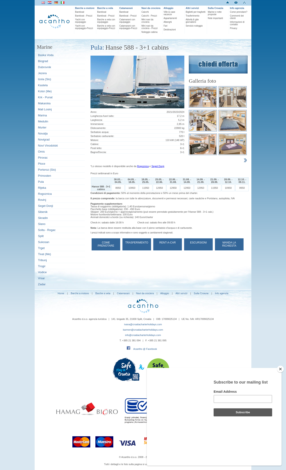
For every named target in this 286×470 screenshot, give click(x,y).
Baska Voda (45, 55)
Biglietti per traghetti (195, 12)
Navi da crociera (150, 8)
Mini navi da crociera (147, 20)
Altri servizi (192, 8)
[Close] (280, 393)
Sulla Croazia (215, 8)
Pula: (97, 47)
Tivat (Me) (44, 254)
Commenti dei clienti (237, 17)
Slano (41, 224)
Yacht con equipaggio (80, 20)
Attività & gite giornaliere (192, 20)
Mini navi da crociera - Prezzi (149, 27)
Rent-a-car (167, 242)
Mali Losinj (45, 109)
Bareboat (79, 12)
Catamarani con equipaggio (127, 20)
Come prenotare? (238, 12)
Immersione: (97, 124)
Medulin (43, 121)
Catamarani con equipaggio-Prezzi (128, 27)
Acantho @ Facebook (145, 349)
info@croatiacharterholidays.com (143, 335)
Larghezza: (96, 120)
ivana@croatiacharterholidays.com (143, 324)
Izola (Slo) (44, 79)
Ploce (41, 163)
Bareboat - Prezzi (83, 16)
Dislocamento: (98, 128)
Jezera (42, 73)
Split (41, 236)
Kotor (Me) (45, 91)
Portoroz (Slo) (47, 169)
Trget (41, 248)
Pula (41, 181)
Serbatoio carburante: (102, 136)
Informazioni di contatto (237, 23)
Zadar (42, 284)
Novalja (43, 133)
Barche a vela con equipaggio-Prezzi (106, 27)
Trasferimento (192, 16)
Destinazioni (170, 29)
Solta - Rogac (47, 230)
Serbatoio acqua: (99, 132)
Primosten (44, 175)
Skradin (43, 218)
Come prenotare (106, 244)
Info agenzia (237, 8)
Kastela (43, 85)
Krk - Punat (45, 97)
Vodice (42, 272)
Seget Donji (45, 206)
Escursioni (198, 242)
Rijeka (42, 187)
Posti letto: (96, 148)
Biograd (43, 61)
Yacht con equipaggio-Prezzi (84, 27)
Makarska (44, 103)
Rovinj (42, 199)
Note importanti (215, 18)
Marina (42, 115)
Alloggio (168, 8)
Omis (41, 151)
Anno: (93, 112)
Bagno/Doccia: (98, 152)
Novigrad (44, 139)
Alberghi (168, 22)
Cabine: (94, 144)
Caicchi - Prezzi (149, 16)
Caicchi (145, 12)
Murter (42, 127)
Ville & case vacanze (169, 13)
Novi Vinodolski (48, 145)
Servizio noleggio (194, 26)
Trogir (41, 266)
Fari (165, 26)
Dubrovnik (44, 67)
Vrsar (41, 278)
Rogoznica (45, 193)
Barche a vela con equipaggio (106, 20)
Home (61, 293)
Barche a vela (105, 8)
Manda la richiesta (229, 244)
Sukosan (43, 242)
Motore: (94, 140)
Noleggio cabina (149, 32)
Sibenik (43, 212)
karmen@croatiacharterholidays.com (143, 329)
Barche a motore (85, 8)
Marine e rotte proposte (215, 13)
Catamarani (126, 8)
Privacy (233, 28)
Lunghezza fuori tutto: (102, 116)
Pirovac (43, 157)
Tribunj (42, 260)
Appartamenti (170, 18)
